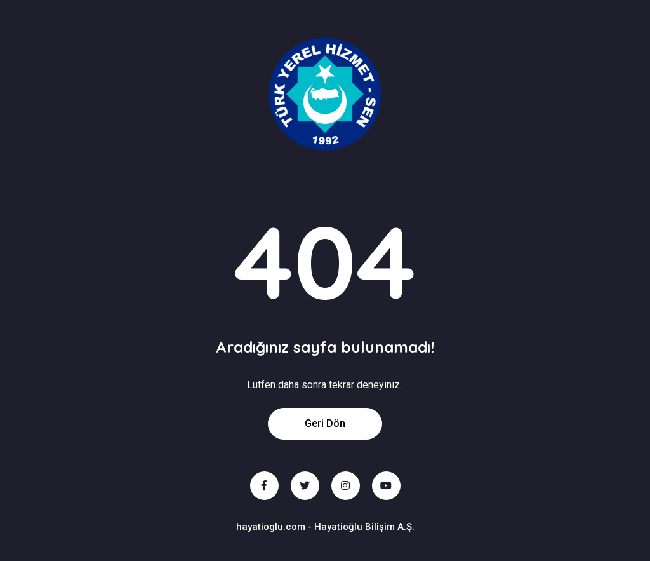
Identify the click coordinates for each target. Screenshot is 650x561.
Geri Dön (325, 423)
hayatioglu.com (270, 526)
